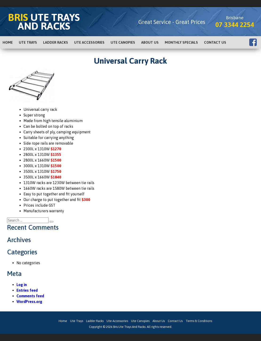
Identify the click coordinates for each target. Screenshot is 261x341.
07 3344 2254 (234, 24)
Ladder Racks (55, 42)
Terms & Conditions (199, 321)
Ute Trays (28, 42)
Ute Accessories (89, 42)
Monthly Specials (181, 42)
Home (8, 42)
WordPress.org (29, 301)
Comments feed (30, 296)
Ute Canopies (123, 42)
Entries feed (27, 290)
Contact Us (215, 42)
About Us (150, 42)
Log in (21, 285)
